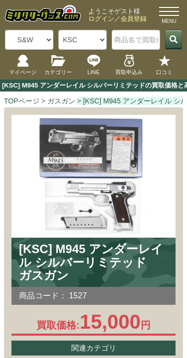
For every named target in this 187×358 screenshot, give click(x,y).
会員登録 (134, 18)
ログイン (101, 18)
